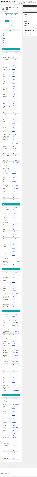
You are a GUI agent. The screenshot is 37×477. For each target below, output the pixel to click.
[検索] (30, 10)
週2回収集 (25, 15)
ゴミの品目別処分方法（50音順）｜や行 (6, 465)
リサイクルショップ (27, 35)
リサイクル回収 (26, 24)
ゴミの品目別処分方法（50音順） (29, 31)
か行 (11, 15)
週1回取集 (25, 22)
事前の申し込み (26, 26)
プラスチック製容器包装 (15, 161)
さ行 (15, 15)
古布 (12, 82)
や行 (11, 22)
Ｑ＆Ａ (25, 33)
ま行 (7, 22)
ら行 (15, 22)
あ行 (7, 15)
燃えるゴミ (13, 55)
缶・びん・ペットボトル (15, 259)
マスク (4, 104)
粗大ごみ (13, 58)
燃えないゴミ (14, 140)
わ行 (11, 25)
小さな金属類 (14, 60)
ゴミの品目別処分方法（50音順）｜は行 (17, 465)
